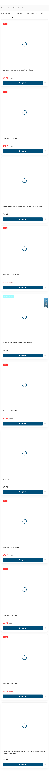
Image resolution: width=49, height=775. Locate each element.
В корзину (22, 83)
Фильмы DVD (12, 8)
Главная (3, 8)
